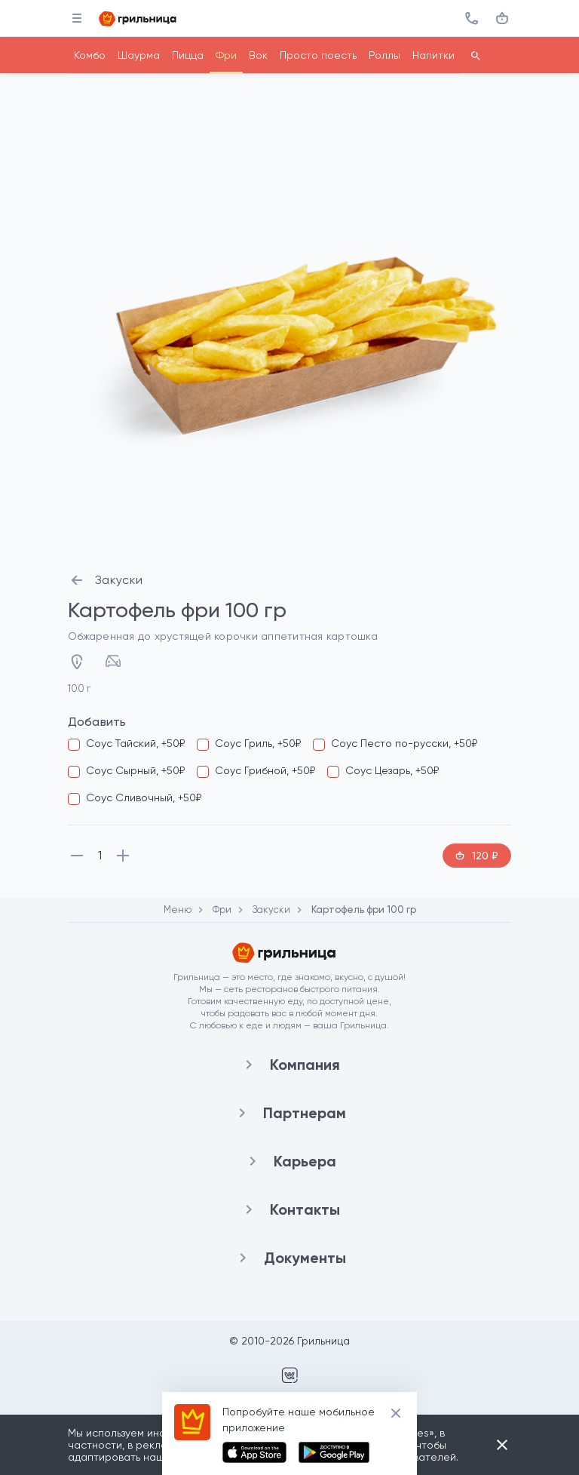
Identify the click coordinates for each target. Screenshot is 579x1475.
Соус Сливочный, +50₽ (143, 797)
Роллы (384, 55)
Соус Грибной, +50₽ (265, 770)
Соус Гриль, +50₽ (258, 743)
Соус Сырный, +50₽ (135, 770)
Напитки (433, 55)
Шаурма (139, 55)
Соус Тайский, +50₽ (135, 743)
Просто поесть (318, 55)
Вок (258, 55)
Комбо (90, 55)
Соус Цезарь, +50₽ (392, 770)
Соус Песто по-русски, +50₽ (404, 743)
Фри (226, 55)
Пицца (188, 55)
